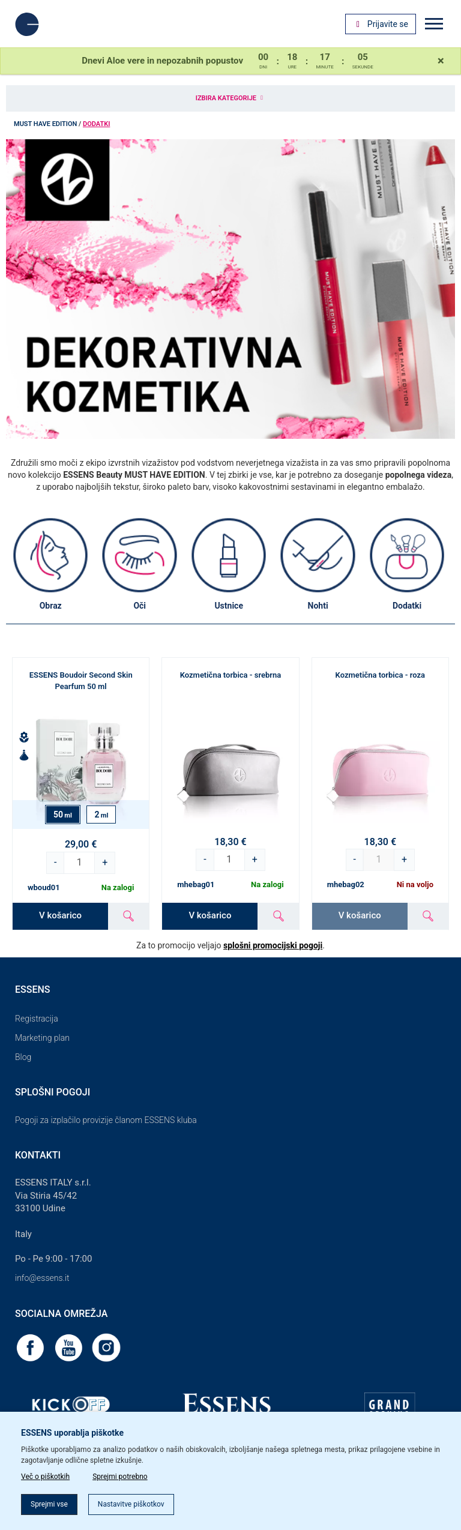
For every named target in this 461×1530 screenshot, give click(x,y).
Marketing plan (42, 1038)
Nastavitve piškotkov (131, 1504)
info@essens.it (42, 1278)
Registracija (36, 1018)
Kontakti (38, 1155)
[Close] (441, 60)
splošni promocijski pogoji (272, 945)
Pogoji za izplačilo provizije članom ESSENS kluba (106, 1120)
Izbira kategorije (230, 98)
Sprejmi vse (49, 1504)
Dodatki (96, 124)
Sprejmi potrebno (120, 1476)
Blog (23, 1057)
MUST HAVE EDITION (45, 124)
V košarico (60, 915)
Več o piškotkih (45, 1476)
